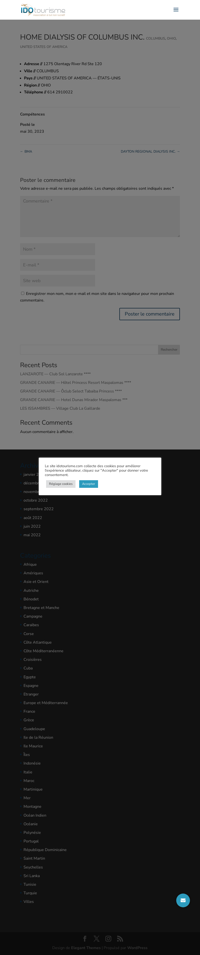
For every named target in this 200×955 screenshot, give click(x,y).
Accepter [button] (88, 484)
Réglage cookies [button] (61, 484)
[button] (183, 900)
